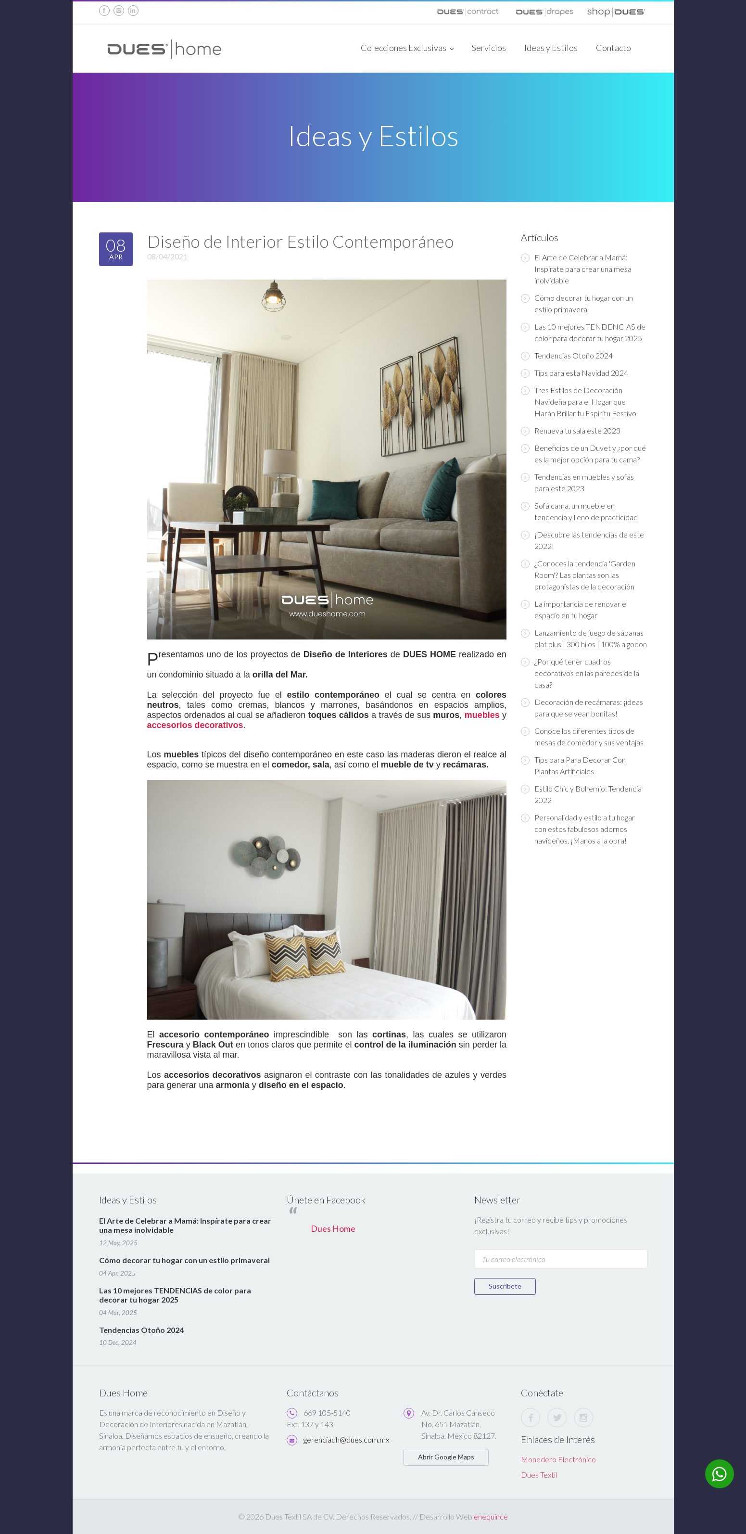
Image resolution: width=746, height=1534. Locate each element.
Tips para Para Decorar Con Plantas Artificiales (573, 765)
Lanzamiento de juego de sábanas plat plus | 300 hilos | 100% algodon (584, 638)
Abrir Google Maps (446, 1457)
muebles (482, 715)
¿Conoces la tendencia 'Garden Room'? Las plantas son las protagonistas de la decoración (578, 575)
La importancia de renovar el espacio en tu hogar (574, 609)
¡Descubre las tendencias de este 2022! (582, 540)
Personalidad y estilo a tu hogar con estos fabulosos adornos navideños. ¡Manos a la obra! (578, 829)
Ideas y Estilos (551, 47)
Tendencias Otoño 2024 (567, 355)
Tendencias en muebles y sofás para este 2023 (577, 482)
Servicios (489, 47)
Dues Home (333, 1229)
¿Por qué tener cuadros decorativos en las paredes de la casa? (580, 673)
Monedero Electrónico (558, 1459)
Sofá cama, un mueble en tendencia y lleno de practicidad (579, 511)
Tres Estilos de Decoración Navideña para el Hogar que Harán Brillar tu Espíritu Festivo (578, 401)
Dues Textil (539, 1474)
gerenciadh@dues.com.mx (346, 1439)
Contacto (613, 47)
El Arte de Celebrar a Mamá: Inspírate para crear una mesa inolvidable (576, 269)
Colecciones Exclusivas (407, 48)
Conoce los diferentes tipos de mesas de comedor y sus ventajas (582, 736)
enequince (491, 1516)
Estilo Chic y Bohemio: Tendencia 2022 (581, 794)
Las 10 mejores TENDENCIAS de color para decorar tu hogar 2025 (583, 332)
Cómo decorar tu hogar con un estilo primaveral (577, 303)
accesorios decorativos (195, 725)
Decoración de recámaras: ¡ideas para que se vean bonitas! (582, 707)
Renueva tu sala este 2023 (570, 430)
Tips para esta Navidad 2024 (574, 373)
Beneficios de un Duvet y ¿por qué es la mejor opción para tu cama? (583, 453)
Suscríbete (505, 1286)
